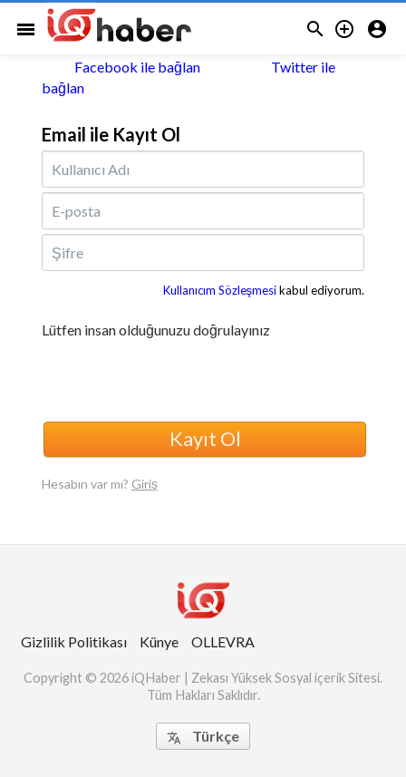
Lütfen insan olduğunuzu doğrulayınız (156, 330)
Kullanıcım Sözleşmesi (220, 290)
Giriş (144, 483)
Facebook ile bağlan (121, 66)
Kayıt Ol (205, 438)
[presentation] (179, 377)
